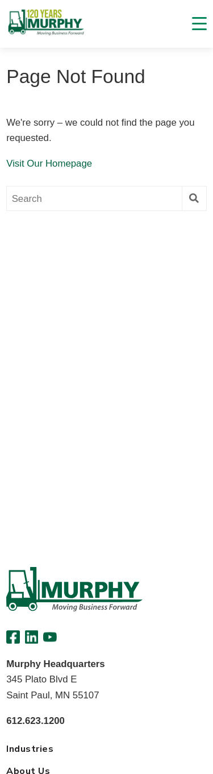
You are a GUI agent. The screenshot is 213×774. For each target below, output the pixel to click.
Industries (29, 749)
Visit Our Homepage (49, 163)
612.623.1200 (35, 720)
